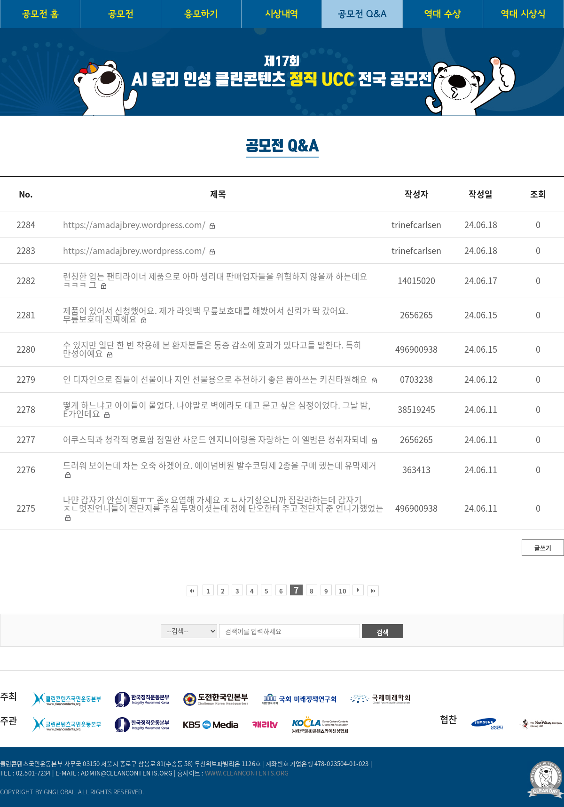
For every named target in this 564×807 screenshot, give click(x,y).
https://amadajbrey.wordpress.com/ (135, 224)
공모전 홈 (40, 14)
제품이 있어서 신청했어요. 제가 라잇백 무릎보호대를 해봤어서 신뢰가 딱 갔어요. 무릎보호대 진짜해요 (205, 314)
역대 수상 (442, 14)
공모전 (120, 14)
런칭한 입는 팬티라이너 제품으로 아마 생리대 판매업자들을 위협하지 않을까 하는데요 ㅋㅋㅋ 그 (215, 280)
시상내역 (281, 14)
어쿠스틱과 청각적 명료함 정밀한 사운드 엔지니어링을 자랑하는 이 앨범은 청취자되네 (216, 439)
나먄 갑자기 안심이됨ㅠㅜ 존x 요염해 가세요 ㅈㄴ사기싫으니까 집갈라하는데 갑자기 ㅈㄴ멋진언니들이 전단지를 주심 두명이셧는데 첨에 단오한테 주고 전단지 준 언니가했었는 (223, 503)
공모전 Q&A (362, 14)
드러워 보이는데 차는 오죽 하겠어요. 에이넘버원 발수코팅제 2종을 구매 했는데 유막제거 (219, 465)
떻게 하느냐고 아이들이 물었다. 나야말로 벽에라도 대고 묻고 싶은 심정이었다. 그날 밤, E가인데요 (216, 409)
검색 (382, 632)
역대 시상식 (523, 14)
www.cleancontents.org (247, 772)
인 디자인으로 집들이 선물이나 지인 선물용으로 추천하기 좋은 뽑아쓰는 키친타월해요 (216, 379)
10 (342, 590)
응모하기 (201, 14)
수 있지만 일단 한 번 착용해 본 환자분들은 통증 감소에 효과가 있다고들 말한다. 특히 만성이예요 (212, 349)
